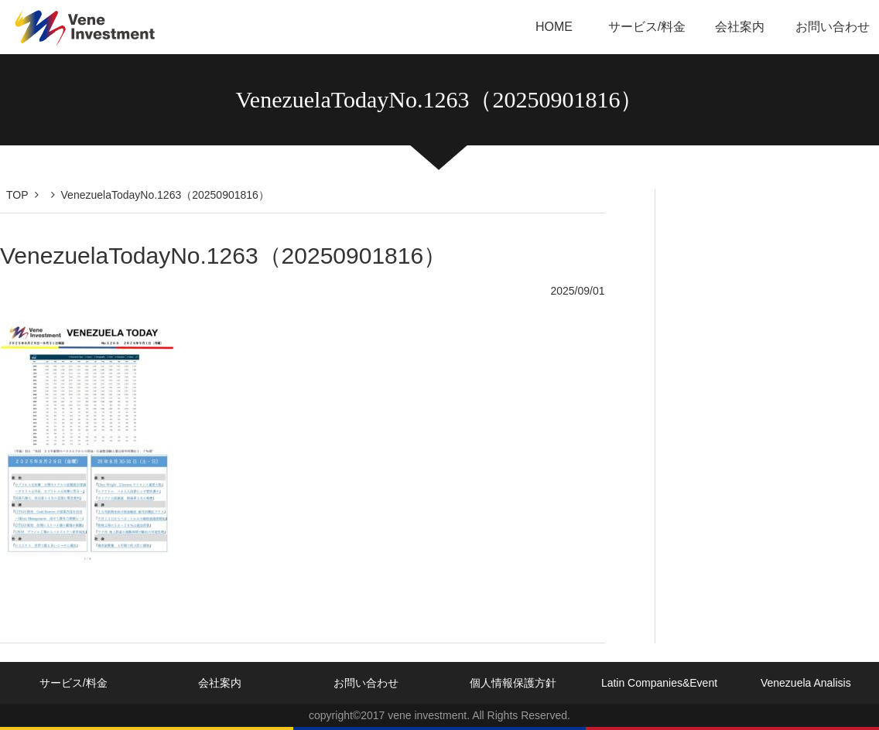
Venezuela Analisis (806, 683)
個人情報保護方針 (513, 683)
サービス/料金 (647, 26)
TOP (17, 194)
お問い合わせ (832, 26)
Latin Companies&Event (659, 683)
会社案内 (739, 26)
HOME (554, 26)
